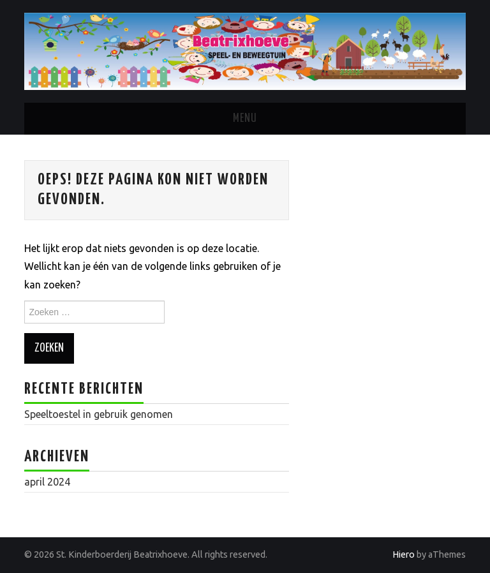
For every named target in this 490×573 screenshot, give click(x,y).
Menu (245, 118)
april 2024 (47, 481)
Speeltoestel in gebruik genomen (98, 414)
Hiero (403, 554)
